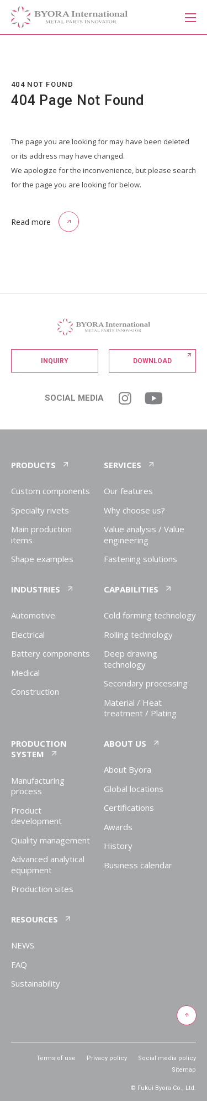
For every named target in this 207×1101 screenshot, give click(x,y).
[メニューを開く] (190, 16)
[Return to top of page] (186, 1015)
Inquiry (54, 361)
